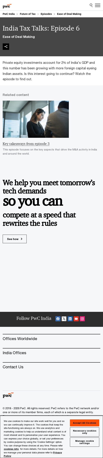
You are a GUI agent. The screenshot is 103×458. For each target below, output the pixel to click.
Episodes (46, 14)
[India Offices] (51, 352)
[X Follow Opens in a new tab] (64, 319)
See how (14, 239)
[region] (51, 436)
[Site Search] (91, 5)
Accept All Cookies (84, 422)
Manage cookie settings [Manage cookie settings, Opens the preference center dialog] (84, 442)
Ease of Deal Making (69, 14)
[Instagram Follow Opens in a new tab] (82, 319)
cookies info (11, 448)
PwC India (9, 14)
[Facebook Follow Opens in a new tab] (57, 319)
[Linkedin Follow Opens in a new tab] (70, 319)
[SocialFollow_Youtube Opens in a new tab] (76, 319)
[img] (6, 46)
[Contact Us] (51, 366)
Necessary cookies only (84, 431)
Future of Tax (28, 14)
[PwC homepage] (7, 5)
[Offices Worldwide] (51, 338)
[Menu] (97, 5)
